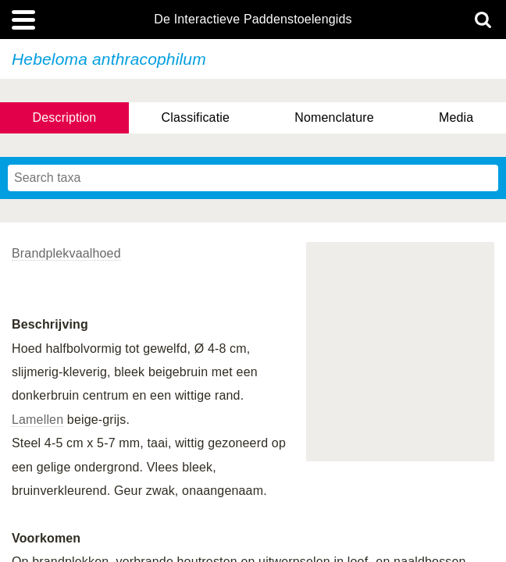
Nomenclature (334, 117)
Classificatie (196, 117)
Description (65, 117)
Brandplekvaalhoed (66, 253)
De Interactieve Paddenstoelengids (252, 19)
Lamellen (37, 419)
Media (456, 117)
